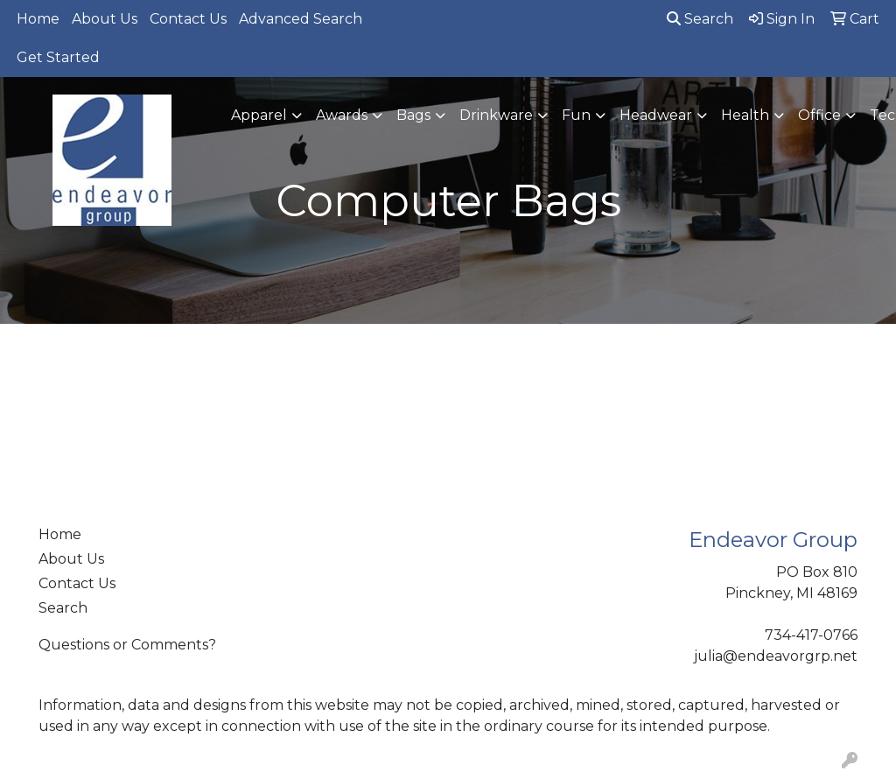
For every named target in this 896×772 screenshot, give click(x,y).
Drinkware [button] (496, 115)
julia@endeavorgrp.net (776, 656)
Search (700, 19)
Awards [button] (342, 115)
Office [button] (819, 115)
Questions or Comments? (127, 644)
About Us (104, 19)
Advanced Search (300, 19)
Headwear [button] (656, 115)
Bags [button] (413, 115)
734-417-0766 (811, 635)
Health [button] (745, 115)
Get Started (58, 57)
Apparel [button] (259, 115)
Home (38, 19)
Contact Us (188, 19)
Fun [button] (576, 115)
